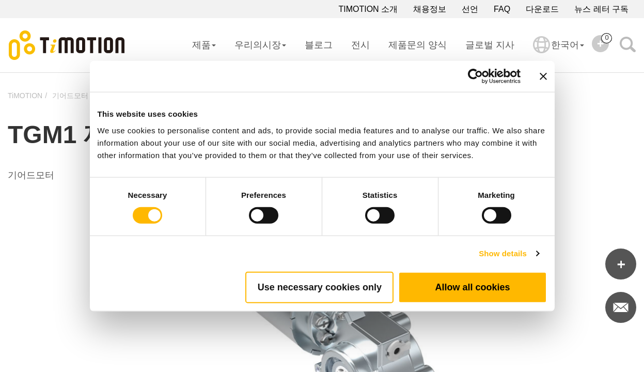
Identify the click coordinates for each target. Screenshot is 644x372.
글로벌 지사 (489, 45)
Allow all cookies (472, 287)
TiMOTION (25, 95)
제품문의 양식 (417, 45)
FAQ (502, 9)
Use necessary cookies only (320, 287)
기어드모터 (70, 95)
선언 (470, 9)
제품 (204, 45)
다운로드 (542, 9)
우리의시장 (260, 45)
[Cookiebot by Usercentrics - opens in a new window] (475, 76)
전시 (360, 45)
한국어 (558, 51)
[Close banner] (543, 76)
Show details (503, 253)
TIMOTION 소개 (368, 9)
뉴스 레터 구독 (601, 9)
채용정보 (429, 9)
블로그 (319, 45)
